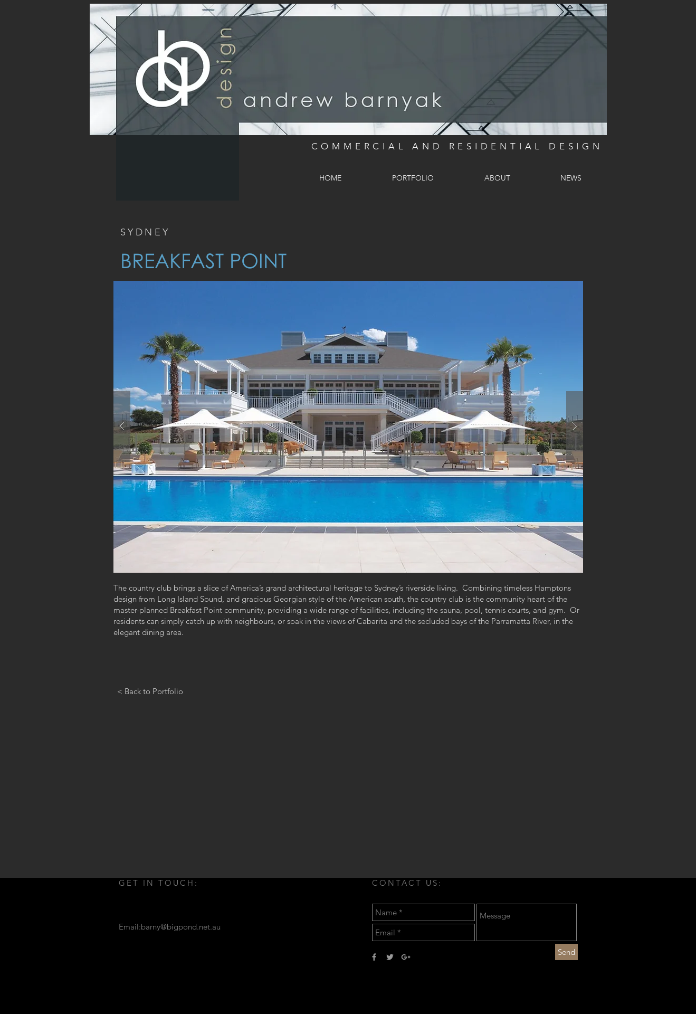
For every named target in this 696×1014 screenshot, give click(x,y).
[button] (348, 427)
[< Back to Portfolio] (150, 691)
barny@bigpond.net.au (181, 927)
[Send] (566, 952)
